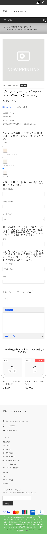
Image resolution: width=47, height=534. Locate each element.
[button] (39, 44)
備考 (4, 277)
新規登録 (5, 483)
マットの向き (8, 214)
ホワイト (5, 173)
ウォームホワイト (8, 162)
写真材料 (14, 27)
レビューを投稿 (22, 107)
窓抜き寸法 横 (8, 201)
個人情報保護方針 (8, 453)
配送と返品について (9, 456)
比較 (4, 476)
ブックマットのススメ (10, 464)
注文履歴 (5, 472)
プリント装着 (8, 264)
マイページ (6, 445)
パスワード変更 (8, 480)
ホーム (6, 27)
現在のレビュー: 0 (8, 107)
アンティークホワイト (10, 151)
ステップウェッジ (25, 27)
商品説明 (9, 310)
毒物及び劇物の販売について (12, 460)
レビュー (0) (10, 336)
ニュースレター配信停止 (11, 468)
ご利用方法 (6, 442)
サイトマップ (7, 449)
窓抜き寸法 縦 (8, 189)
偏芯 (4, 239)
